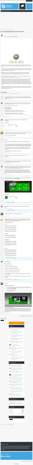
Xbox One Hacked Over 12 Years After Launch (18, 341)
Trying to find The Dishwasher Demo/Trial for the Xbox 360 (20, 390)
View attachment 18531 (10, 290)
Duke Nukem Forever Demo (21, 74)
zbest (14, 401)
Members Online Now (13, 398)
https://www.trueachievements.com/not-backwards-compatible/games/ (16, 111)
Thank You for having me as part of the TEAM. (18, 357)
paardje (10, 202)
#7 (31, 157)
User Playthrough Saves (15, 376)
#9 (31, 174)
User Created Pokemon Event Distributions (18, 382)
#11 (31, 208)
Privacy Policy (16, 463)
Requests (12, 385)
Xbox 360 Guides (13, 336)
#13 (31, 256)
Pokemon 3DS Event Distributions (16, 379)
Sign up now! (16, 322)
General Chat (13, 346)
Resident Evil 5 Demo (4, 74)
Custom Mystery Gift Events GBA (16, 380)
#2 (31, 99)
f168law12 (11, 401)
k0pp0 (6, 139)
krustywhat (6, 132)
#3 (31, 116)
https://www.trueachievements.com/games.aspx (22, 103)
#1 (31, 89)
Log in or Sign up (29, 0)
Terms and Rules (16, 462)
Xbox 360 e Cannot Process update (16, 328)
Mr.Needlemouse (7, 219)
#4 (31, 129)
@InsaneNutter (27, 155)
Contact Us (24, 460)
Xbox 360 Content (18, 76)
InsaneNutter (11, 32)
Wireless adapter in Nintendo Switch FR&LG (18, 347)
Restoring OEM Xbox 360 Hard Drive (16, 331)
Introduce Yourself (14, 355)
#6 (31, 152)
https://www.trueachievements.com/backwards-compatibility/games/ (15, 114)
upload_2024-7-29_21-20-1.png (12, 196)
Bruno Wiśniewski (7, 160)
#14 (31, 278)
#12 (31, 215)
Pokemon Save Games (14, 369)
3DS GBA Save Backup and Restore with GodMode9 (19, 337)
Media (12, 372)
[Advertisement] (16, 20)
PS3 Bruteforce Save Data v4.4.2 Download (18, 387)
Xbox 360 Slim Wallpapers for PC (16, 371)
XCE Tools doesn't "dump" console (16, 350)
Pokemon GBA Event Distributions (16, 366)
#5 (31, 136)
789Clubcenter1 (21, 413)
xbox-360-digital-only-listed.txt (12, 124)
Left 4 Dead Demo (11, 74)
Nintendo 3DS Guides (14, 339)
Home (30, 460)
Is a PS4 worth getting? (14, 344)
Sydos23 (6, 202)
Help (27, 460)
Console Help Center (14, 329)
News (5, 32)
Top (31, 460)
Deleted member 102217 (9, 96)
